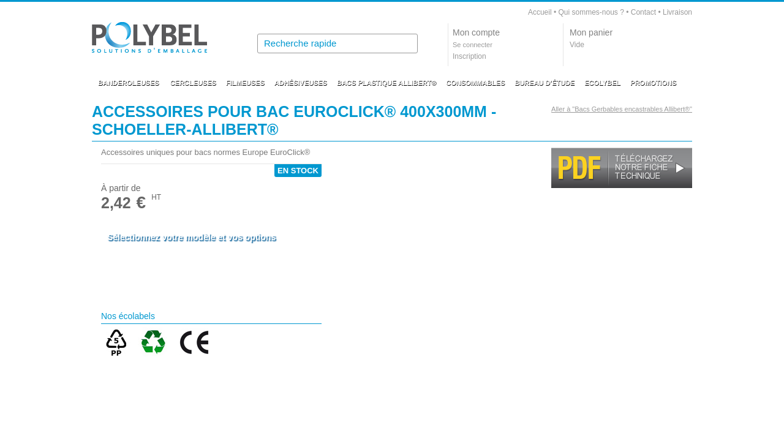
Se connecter (472, 44)
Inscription (469, 56)
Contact (643, 12)
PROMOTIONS (653, 82)
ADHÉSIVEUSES (300, 82)
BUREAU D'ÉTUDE (544, 82)
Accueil (540, 12)
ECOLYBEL (602, 82)
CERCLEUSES (193, 82)
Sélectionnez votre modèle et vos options (191, 237)
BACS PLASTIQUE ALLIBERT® (386, 82)
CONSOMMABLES (475, 82)
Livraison (677, 12)
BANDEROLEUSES (128, 82)
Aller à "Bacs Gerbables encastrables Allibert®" (621, 109)
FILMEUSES (245, 82)
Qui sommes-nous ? (591, 12)
